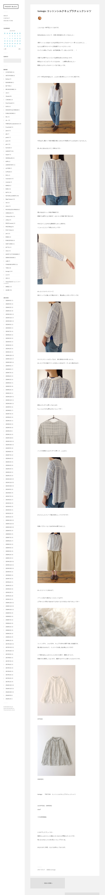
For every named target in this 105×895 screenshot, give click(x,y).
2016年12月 (9, 685)
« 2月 (5, 49)
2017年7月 (8, 661)
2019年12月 (9, 561)
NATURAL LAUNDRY (11, 196)
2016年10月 (9, 692)
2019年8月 (8, 575)
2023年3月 (8, 427)
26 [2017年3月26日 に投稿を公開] (20, 43)
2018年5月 (8, 626)
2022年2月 (8, 472)
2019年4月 (8, 589)
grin (7, 144)
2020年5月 (8, 544)
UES (7, 278)
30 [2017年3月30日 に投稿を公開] (12, 46)
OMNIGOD (8, 213)
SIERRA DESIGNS (10, 257)
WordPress (11, 708)
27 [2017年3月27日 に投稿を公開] (4, 46)
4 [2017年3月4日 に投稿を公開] (17, 36)
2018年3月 (8, 633)
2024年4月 (8, 383)
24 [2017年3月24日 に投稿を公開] (15, 43)
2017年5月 (8, 668)
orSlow (7, 220)
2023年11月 (9, 400)
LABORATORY (9, 165)
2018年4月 (8, 630)
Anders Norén (11, 710)
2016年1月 (8, 699)
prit (6, 233)
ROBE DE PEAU (9, 240)
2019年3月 (8, 592)
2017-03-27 (41, 869)
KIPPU (7, 161)
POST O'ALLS (9, 230)
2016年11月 (9, 688)
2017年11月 (9, 647)
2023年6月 (8, 417)
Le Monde (8, 172)
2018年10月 (9, 609)
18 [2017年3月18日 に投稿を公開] (17, 41)
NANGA (8, 185)
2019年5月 (8, 585)
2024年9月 (8, 366)
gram (7, 141)
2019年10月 (9, 568)
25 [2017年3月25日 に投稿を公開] (17, 43)
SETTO (7, 247)
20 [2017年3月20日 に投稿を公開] (4, 43)
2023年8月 (8, 410)
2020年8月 (8, 534)
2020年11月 (9, 523)
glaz (7, 134)
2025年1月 (8, 352)
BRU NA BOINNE (10, 89)
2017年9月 (8, 654)
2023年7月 (8, 414)
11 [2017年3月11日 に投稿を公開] (17, 38)
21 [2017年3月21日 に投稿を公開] (7, 43)
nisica (7, 206)
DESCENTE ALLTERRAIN (12, 110)
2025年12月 (9, 314)
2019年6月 (8, 582)
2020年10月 (9, 527)
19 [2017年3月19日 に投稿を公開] (20, 41)
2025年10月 (9, 321)
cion (7, 93)
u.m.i (7, 274)
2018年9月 (8, 613)
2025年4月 (8, 341)
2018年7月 (8, 620)
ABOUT (6, 16)
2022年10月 (9, 444)
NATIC (7, 192)
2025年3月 (8, 345)
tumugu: (8, 271)
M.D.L (7, 175)
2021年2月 (8, 513)
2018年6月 (8, 623)
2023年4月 (8, 424)
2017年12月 (9, 644)
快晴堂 (7, 286)
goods (7, 137)
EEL (6, 117)
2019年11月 (9, 565)
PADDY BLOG (11, 7)
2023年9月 (8, 407)
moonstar (8, 182)
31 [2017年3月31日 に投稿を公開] (15, 46)
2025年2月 (8, 348)
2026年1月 (8, 311)
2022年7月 (8, 455)
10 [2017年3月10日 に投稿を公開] (15, 38)
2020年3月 (8, 551)
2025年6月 (8, 335)
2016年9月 (8, 695)
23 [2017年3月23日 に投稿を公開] (12, 43)
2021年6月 (8, 499)
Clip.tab (7, 96)
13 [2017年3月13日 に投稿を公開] (4, 41)
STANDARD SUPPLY (11, 264)
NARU (7, 189)
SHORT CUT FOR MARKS (12, 254)
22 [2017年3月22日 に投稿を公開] (9, 43)
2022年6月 (8, 458)
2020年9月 (8, 530)
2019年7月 (8, 578)
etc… (7, 120)
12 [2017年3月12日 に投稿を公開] (20, 38)
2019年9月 (8, 572)
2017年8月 (8, 657)
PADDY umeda (9, 223)
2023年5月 (8, 420)
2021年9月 (8, 489)
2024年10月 (9, 362)
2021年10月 (9, 486)
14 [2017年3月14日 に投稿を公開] (7, 41)
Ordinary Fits (9, 216)
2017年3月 (8, 675)
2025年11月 (9, 317)
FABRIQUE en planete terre (12, 123)
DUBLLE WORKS (10, 113)
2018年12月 (9, 602)
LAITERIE (8, 168)
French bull (8, 127)
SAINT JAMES (9, 244)
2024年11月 (9, 359)
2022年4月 (8, 465)
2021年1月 (8, 517)
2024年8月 (8, 369)
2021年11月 (9, 482)
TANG (7, 268)
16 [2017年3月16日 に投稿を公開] (12, 41)
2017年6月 (8, 664)
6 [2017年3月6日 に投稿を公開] (4, 38)
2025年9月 (8, 324)
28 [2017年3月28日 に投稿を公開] (7, 46)
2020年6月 (8, 541)
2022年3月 (8, 468)
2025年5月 (8, 338)
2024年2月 (8, 390)
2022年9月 (8, 448)
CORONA (8, 99)
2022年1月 (8, 475)
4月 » (19, 49)
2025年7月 (8, 331)
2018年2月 (8, 637)
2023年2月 (8, 431)
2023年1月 (8, 434)
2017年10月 (9, 650)
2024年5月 (8, 379)
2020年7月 (8, 537)
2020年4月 (8, 548)
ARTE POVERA (9, 75)
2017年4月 (8, 671)
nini (6, 202)
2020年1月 (8, 558)
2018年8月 (8, 616)
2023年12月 (9, 396)
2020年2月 (8, 554)
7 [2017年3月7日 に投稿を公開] (7, 38)
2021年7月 (8, 496)
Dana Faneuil (9, 103)
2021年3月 (8, 510)
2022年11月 (9, 441)
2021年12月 (9, 479)
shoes (7, 250)
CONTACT (7, 18)
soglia (7, 261)
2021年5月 (8, 503)
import (7, 154)
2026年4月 (8, 300)
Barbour (8, 79)
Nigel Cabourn (9, 199)
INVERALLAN (9, 158)
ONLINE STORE (8, 20)
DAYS (7, 106)
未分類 (7, 290)
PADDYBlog (9, 226)
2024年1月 (8, 393)
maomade (8, 178)
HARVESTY (8, 151)
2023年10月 (9, 403)
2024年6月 (8, 376)
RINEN (7, 237)
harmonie (8, 148)
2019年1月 (8, 599)
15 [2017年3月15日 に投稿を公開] (9, 41)
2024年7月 (8, 372)
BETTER (8, 86)
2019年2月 (8, 596)
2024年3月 (8, 386)
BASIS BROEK (9, 82)
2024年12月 (9, 355)
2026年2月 (8, 307)
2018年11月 (9, 606)
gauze (7, 130)
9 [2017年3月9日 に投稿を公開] (12, 38)
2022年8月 (8, 451)
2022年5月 (8, 462)
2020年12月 (9, 520)
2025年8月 (8, 328)
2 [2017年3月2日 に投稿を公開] (12, 36)
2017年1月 (8, 681)
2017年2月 (8, 678)
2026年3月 (8, 304)
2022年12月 (9, 438)
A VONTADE (9, 72)
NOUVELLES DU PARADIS (12, 209)
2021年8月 (8, 493)
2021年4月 (8, 506)
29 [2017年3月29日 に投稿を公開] (9, 46)
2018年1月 (8, 640)
